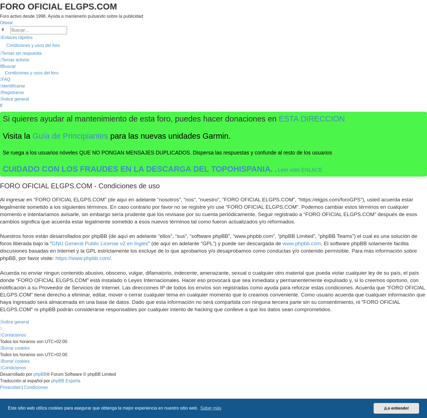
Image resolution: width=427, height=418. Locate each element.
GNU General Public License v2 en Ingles (100, 243)
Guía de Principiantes (70, 136)
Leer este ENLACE (300, 170)
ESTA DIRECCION (312, 118)
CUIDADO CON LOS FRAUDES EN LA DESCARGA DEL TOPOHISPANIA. (139, 169)
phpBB (40, 374)
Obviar (6, 22)
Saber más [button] (210, 408)
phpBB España (65, 380)
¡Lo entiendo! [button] (396, 408)
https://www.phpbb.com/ (83, 258)
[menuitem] (213, 45)
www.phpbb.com (302, 243)
